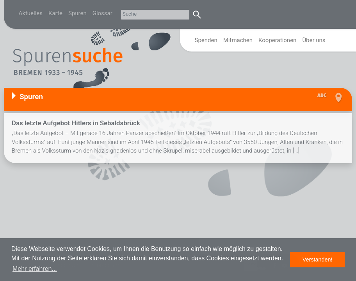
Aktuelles (31, 13)
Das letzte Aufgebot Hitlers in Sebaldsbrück (76, 123)
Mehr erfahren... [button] (34, 268)
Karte (55, 13)
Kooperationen (277, 40)
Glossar (102, 13)
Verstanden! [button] (318, 259)
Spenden (206, 40)
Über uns (313, 40)
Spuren (77, 13)
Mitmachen (238, 40)
